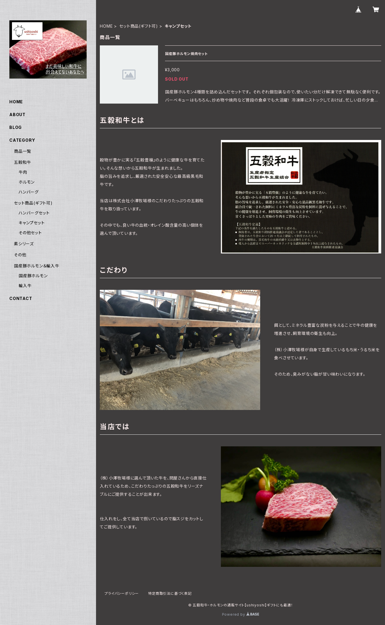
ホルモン (27, 182)
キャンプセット (32, 222)
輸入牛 (25, 285)
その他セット (30, 232)
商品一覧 (22, 151)
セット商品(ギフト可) (138, 26)
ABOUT (17, 114)
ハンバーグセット (34, 212)
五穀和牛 (22, 162)
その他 (20, 254)
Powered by (240, 614)
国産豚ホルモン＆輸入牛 (36, 265)
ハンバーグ (29, 191)
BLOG (15, 127)
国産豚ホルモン (33, 275)
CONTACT (20, 298)
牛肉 (23, 172)
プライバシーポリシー (121, 593)
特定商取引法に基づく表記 (170, 593)
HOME (106, 26)
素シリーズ (24, 243)
